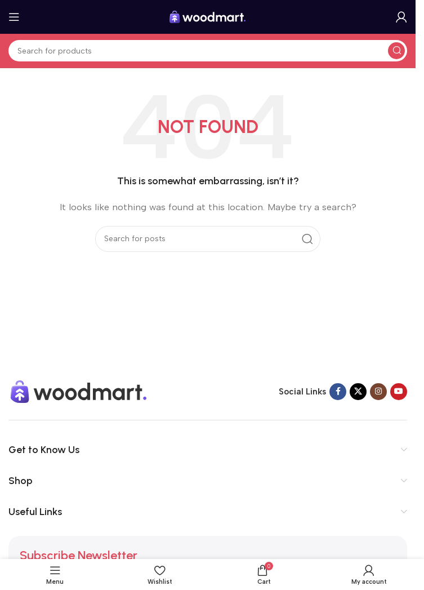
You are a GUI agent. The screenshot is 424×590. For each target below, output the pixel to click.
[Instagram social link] (378, 391)
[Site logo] (207, 16)
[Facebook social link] (337, 391)
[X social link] (358, 391)
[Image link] (78, 390)
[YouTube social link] (398, 391)
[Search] (207, 50)
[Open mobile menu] (14, 17)
